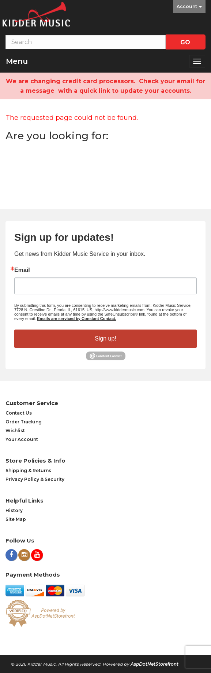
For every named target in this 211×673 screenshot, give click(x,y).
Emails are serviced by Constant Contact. (76, 318)
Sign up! (105, 338)
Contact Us (18, 413)
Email (22, 270)
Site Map (15, 519)
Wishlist (15, 430)
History (14, 510)
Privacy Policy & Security (34, 479)
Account (189, 6)
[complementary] (158, 632)
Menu (17, 61)
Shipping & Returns (28, 470)
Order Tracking (23, 421)
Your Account (21, 439)
